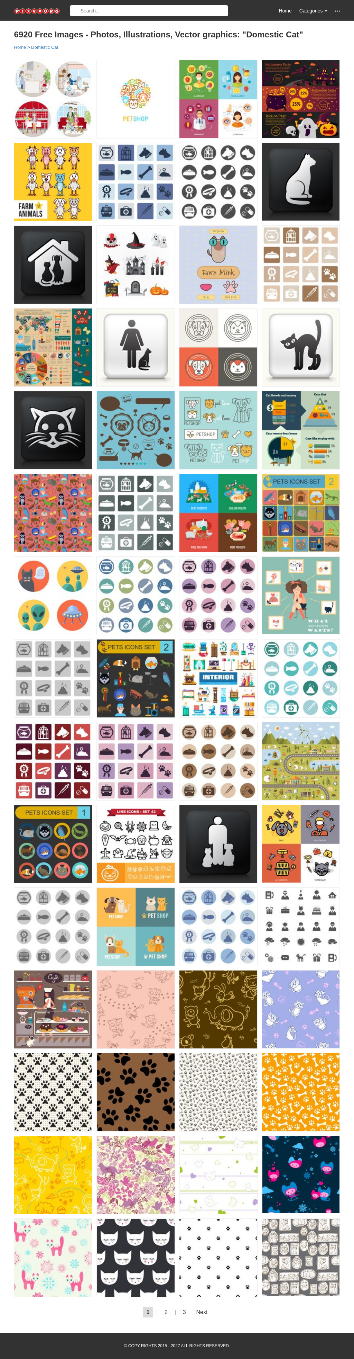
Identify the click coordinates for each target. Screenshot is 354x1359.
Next (202, 1312)
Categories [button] (313, 11)
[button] (337, 11)
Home (285, 11)
